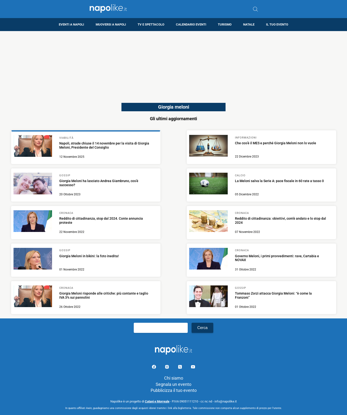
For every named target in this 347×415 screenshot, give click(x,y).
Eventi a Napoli (71, 24)
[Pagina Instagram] (167, 367)
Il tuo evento (277, 24)
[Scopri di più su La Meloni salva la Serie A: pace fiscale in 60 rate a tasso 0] (208, 184)
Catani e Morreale (157, 401)
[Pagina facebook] (154, 367)
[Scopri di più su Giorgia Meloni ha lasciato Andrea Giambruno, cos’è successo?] (32, 184)
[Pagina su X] (180, 367)
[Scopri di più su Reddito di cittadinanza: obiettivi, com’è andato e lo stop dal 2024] (208, 221)
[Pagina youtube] (193, 367)
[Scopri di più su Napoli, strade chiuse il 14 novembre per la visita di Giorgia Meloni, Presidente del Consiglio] (32, 146)
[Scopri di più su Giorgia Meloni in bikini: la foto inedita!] (32, 259)
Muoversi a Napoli (111, 24)
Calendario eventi (191, 24)
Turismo (225, 24)
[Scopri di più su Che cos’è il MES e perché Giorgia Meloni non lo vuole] (208, 146)
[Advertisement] (173, 65)
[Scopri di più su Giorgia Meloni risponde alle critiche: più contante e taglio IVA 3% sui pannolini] (32, 297)
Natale (248, 24)
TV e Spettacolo (151, 24)
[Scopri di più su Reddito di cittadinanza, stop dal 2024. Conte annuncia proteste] (32, 221)
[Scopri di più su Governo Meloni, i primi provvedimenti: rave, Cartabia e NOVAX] (208, 259)
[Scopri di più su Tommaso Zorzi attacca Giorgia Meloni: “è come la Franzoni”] (208, 297)
